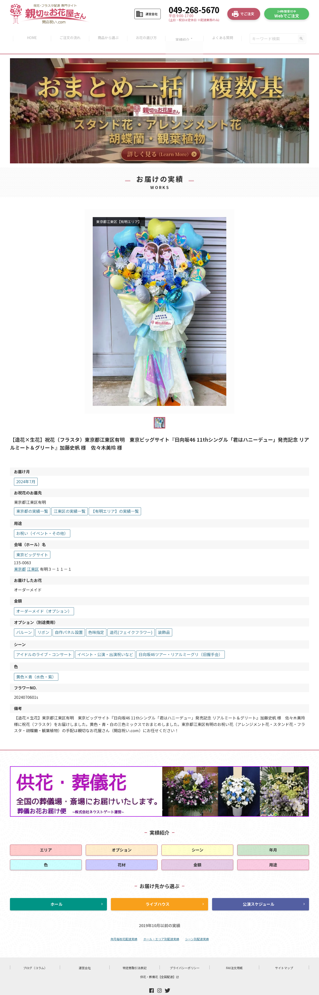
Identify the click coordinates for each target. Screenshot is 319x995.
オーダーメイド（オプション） (44, 600)
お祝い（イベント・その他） (42, 522)
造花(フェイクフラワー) (131, 621)
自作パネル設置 (69, 621)
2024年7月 (25, 470)
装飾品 (164, 621)
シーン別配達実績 (197, 927)
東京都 (20, 558)
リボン (43, 621)
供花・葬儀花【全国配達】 (159, 965)
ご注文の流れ (68, 32)
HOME (30, 32)
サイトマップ (284, 956)
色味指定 (96, 621)
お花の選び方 (146, 32)
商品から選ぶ (107, 32)
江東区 (33, 558)
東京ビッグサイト (32, 543)
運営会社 (85, 956)
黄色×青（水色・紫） (36, 665)
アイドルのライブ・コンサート (44, 643)
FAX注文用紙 (234, 956)
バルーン (24, 621)
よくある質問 (225, 32)
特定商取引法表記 (135, 956)
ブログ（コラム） (35, 956)
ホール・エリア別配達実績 (161, 927)
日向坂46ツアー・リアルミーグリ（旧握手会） (181, 643)
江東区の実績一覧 (69, 500)
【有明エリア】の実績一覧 (115, 500)
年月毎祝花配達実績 (123, 927)
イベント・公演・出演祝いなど (105, 643)
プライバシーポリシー (185, 956)
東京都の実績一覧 (32, 500)
